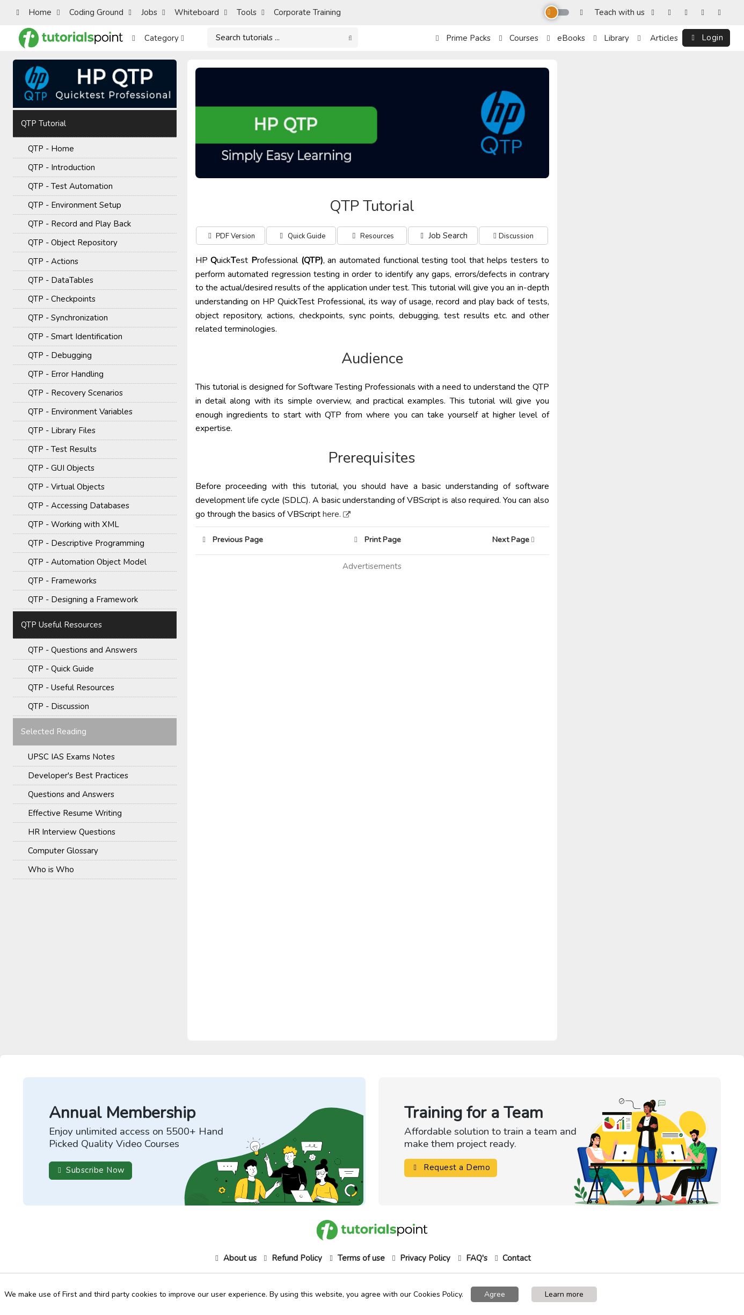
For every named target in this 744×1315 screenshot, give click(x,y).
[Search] (282, 37)
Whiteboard (190, 12)
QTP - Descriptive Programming (86, 543)
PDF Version (235, 236)
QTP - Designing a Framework (83, 599)
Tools (240, 12)
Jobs (143, 12)
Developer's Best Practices (78, 775)
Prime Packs (463, 38)
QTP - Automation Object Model (87, 562)
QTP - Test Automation (70, 186)
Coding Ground (90, 12)
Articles (658, 38)
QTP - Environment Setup (74, 205)
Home (34, 12)
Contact (511, 1258)
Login (706, 37)
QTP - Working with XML (73, 524)
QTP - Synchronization (68, 317)
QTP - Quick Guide (61, 668)
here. (332, 514)
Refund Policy (291, 1258)
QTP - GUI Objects (61, 468)
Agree (494, 1294)
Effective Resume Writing (75, 813)
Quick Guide (306, 236)
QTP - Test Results (62, 449)
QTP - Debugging (60, 355)
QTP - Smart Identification (75, 336)
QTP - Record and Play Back (79, 223)
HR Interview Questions (71, 832)
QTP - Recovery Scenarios (75, 393)
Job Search (443, 235)
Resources (377, 236)
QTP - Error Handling (66, 374)
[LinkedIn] (721, 12)
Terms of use (356, 1258)
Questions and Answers (71, 794)
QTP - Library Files (62, 430)
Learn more (564, 1294)
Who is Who (51, 869)
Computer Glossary (63, 850)
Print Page (377, 539)
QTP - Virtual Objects (66, 486)
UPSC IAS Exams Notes (71, 756)
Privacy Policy (420, 1258)
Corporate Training (301, 12)
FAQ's (471, 1258)
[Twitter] (688, 12)
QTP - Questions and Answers (82, 650)
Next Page (516, 539)
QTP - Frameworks (62, 580)
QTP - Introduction (61, 167)
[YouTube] (705, 12)
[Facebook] (655, 12)
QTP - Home (51, 148)
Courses (518, 38)
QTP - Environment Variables (80, 411)
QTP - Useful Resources (71, 687)
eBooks (566, 38)
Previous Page (233, 539)
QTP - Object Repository (73, 242)
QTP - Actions (53, 261)
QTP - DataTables (60, 280)
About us (235, 1258)
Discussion (516, 236)
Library (611, 38)
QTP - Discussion (58, 706)
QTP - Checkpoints (62, 299)
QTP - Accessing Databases (78, 505)
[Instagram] (671, 12)
